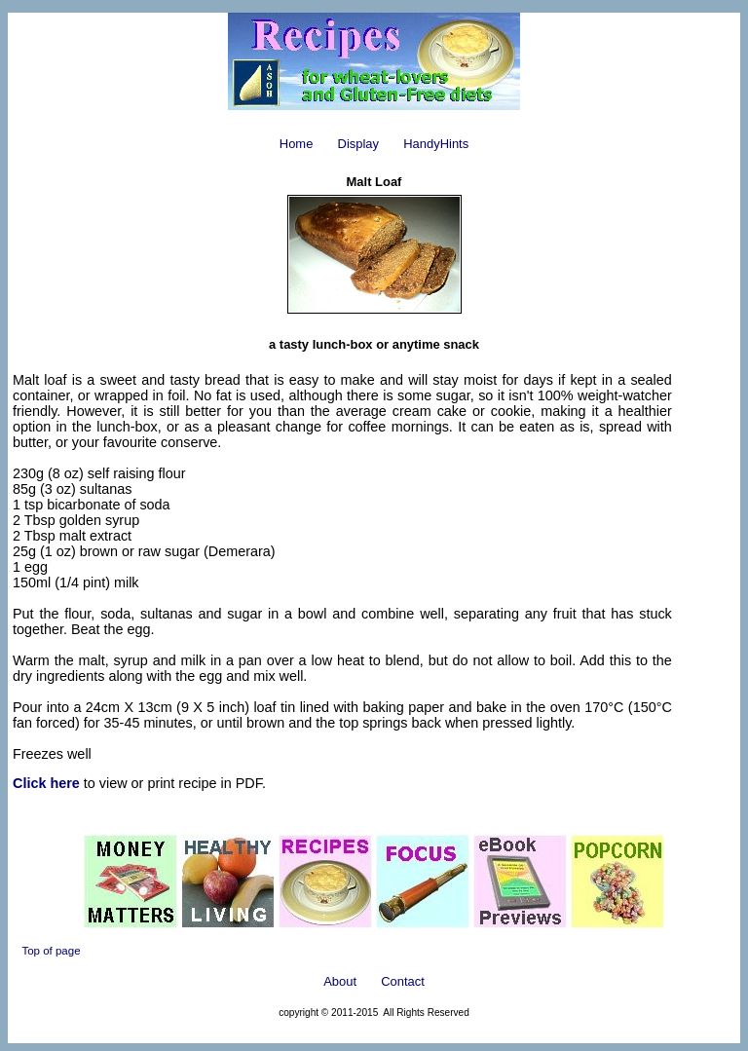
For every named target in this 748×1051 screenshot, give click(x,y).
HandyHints (435, 143)
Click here (46, 783)
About (339, 981)
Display (358, 143)
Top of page (50, 951)
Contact (403, 981)
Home (297, 143)
